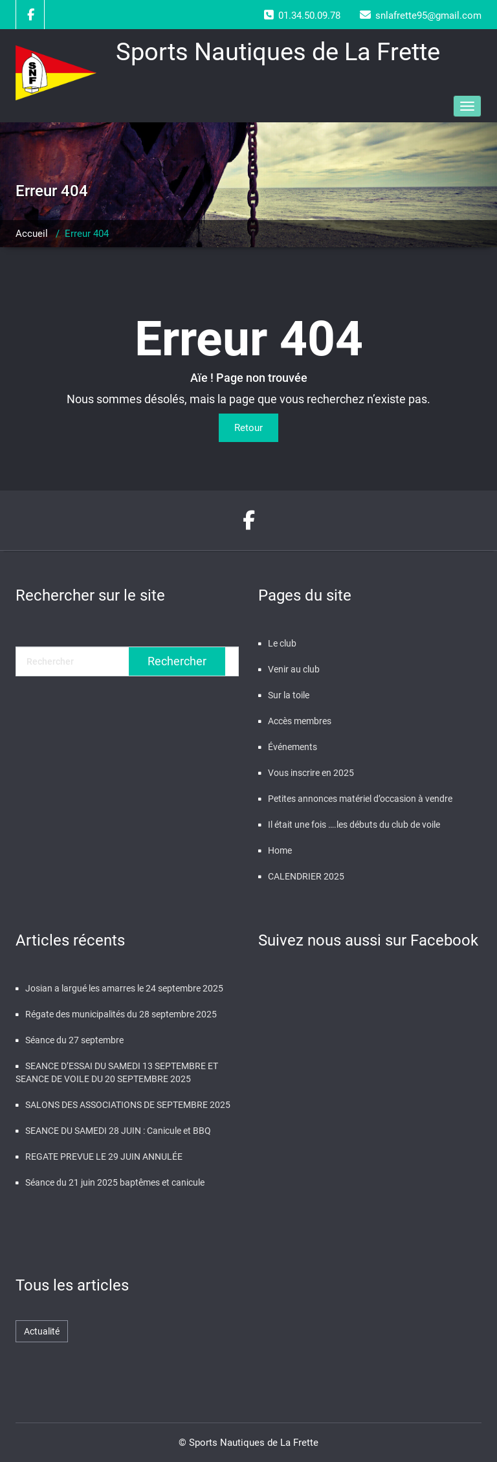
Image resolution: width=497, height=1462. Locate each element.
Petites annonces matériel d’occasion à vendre (360, 798)
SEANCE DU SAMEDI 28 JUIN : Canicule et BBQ (118, 1130)
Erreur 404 (87, 233)
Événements (292, 747)
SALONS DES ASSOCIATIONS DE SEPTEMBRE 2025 (127, 1105)
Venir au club (294, 669)
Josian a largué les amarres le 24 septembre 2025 (124, 988)
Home (280, 850)
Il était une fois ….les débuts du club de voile (354, 824)
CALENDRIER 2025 (306, 876)
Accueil (32, 233)
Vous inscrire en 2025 (311, 773)
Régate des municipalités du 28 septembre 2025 (121, 1014)
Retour (248, 428)
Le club (282, 643)
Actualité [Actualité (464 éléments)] (42, 1331)
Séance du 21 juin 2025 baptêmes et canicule (114, 1182)
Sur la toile (288, 695)
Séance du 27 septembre (74, 1040)
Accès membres (299, 721)
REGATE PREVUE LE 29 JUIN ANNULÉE (103, 1156)
